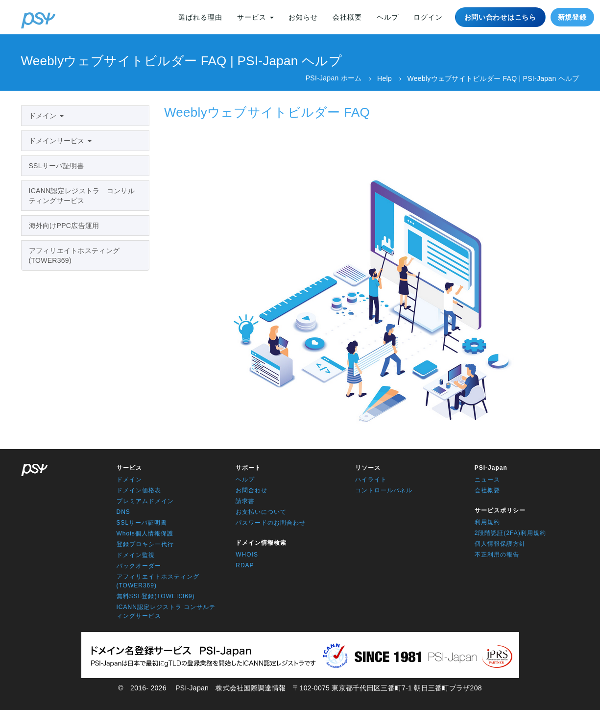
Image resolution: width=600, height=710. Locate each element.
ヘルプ (388, 17)
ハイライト (371, 479)
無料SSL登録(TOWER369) (156, 596)
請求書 (245, 501)
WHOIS (247, 554)
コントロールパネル (383, 490)
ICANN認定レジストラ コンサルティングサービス (82, 195)
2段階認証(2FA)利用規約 (510, 533)
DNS (123, 511)
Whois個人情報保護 (145, 533)
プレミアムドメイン (145, 501)
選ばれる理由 (200, 17)
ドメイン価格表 (139, 490)
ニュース (487, 479)
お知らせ (303, 17)
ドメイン (46, 116)
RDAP (245, 565)
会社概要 (347, 17)
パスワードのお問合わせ (271, 522)
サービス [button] (255, 17)
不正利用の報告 (497, 554)
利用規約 (487, 522)
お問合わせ (251, 490)
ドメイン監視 (136, 555)
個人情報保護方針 (500, 543)
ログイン (428, 17)
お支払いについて (261, 511)
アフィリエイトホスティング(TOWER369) (74, 255)
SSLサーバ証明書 (56, 166)
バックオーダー (139, 565)
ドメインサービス (60, 141)
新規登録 (572, 17)
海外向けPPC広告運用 (64, 225)
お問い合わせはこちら (500, 17)
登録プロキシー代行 (145, 544)
